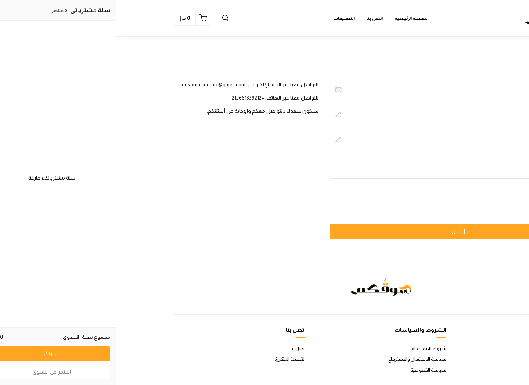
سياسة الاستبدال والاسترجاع (301, 359)
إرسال (342, 231)
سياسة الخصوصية (312, 370)
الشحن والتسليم (455, 370)
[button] (109, 18)
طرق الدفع (460, 359)
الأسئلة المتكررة (174, 359)
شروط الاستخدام (312, 348)
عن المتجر (462, 348)
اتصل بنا (182, 348)
